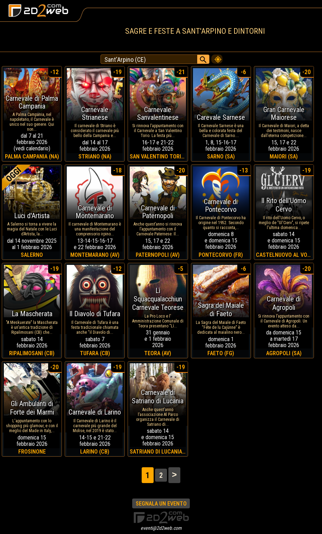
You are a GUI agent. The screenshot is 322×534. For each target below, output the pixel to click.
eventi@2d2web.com (161, 528)
